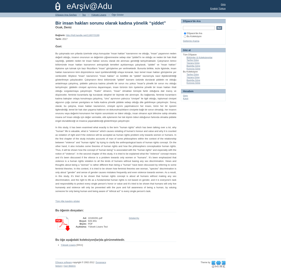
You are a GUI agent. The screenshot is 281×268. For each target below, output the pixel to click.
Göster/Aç (134, 218)
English (214, 8)
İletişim (58, 266)
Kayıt (185, 98)
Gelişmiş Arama (191, 41)
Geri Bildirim (70, 266)
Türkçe (222, 8)
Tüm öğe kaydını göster (67, 201)
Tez (84, 14)
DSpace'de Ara (193, 33)
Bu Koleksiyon (192, 36)
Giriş (223, 4)
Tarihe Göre (193, 60)
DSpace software (63, 262)
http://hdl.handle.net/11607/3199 (82, 35)
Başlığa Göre (193, 66)
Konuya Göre (193, 68)
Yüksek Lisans (98, 14)
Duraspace (101, 262)
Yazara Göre (193, 63)
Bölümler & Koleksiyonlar (200, 57)
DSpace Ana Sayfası (66, 14)
